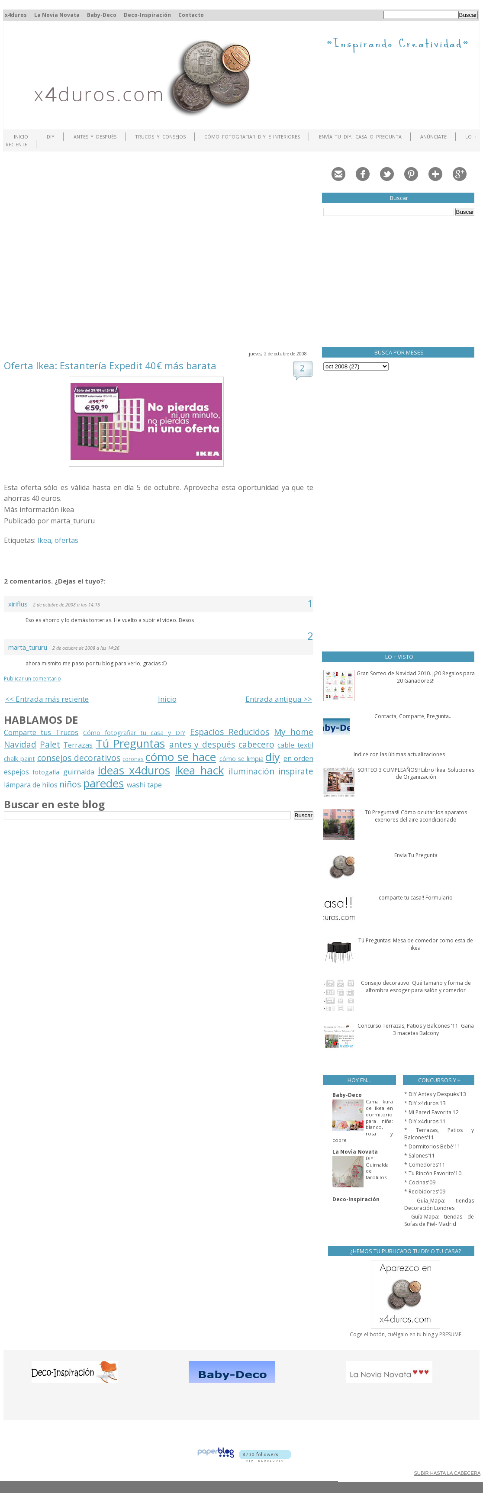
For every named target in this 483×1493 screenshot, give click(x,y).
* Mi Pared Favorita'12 (431, 1112)
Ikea (44, 540)
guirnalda (78, 772)
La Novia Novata (57, 15)
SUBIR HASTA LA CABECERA (447, 1473)
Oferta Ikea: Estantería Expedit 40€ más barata (110, 365)
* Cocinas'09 (419, 1182)
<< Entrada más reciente (47, 699)
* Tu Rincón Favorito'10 (432, 1173)
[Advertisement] (81, 250)
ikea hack (199, 770)
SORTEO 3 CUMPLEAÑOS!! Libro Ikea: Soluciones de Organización (415, 773)
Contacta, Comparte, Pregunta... (413, 716)
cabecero (256, 744)
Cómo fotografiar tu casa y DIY (134, 733)
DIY (51, 136)
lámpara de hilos (31, 785)
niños (70, 784)
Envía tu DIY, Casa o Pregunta (360, 136)
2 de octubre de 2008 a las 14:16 (66, 605)
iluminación (251, 771)
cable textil (295, 745)
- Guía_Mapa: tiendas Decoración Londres (439, 1204)
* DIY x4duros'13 (425, 1103)
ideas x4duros (134, 770)
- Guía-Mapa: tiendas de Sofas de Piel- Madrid (439, 1220)
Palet (50, 744)
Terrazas (78, 745)
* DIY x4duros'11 (425, 1121)
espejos (16, 772)
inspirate (295, 771)
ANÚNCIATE (433, 136)
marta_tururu (27, 647)
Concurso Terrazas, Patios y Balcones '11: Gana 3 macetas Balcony (415, 1029)
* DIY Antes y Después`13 (435, 1094)
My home (293, 732)
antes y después (202, 744)
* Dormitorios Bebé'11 (432, 1146)
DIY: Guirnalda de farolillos (377, 1167)
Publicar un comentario (32, 678)
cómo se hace (180, 756)
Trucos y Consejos (160, 136)
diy (272, 756)
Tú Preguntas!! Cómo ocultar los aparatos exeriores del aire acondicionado (416, 816)
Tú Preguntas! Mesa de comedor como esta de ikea (415, 944)
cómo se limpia (241, 759)
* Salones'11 (419, 1155)
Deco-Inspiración (147, 15)
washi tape (144, 785)
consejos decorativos (78, 758)
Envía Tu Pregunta (416, 855)
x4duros (16, 15)
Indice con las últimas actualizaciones (399, 754)
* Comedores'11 (424, 1164)
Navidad (20, 744)
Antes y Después (95, 136)
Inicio (21, 136)
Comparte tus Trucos (41, 732)
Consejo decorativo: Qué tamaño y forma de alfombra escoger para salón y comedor (416, 986)
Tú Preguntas (130, 743)
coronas (133, 759)
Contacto (191, 15)
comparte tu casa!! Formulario (416, 897)
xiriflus (18, 604)
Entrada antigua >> (278, 699)
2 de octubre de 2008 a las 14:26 (85, 648)
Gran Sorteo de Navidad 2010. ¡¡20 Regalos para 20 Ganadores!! (416, 677)
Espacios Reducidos (229, 732)
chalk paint (19, 759)
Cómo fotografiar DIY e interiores (252, 136)
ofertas (66, 540)
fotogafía (45, 772)
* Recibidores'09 (424, 1191)
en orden (298, 758)
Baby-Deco (101, 15)
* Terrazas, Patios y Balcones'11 (439, 1133)
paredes (103, 783)
